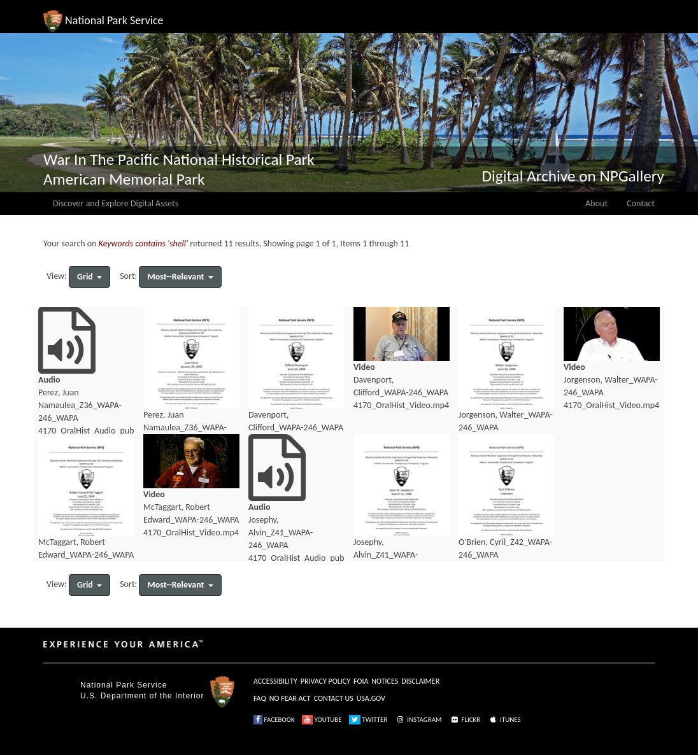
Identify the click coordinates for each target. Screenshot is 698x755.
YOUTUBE (322, 720)
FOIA (360, 681)
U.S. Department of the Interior (142, 695)
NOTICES (384, 681)
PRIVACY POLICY (325, 681)
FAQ (259, 698)
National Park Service (123, 685)
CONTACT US (333, 698)
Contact (641, 203)
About (596, 203)
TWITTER (368, 720)
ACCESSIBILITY (275, 681)
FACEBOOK (274, 720)
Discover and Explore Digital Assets (115, 203)
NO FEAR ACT (290, 698)
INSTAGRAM (418, 720)
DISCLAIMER (420, 681)
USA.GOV (371, 698)
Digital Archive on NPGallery (573, 176)
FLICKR (465, 720)
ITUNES (504, 720)
